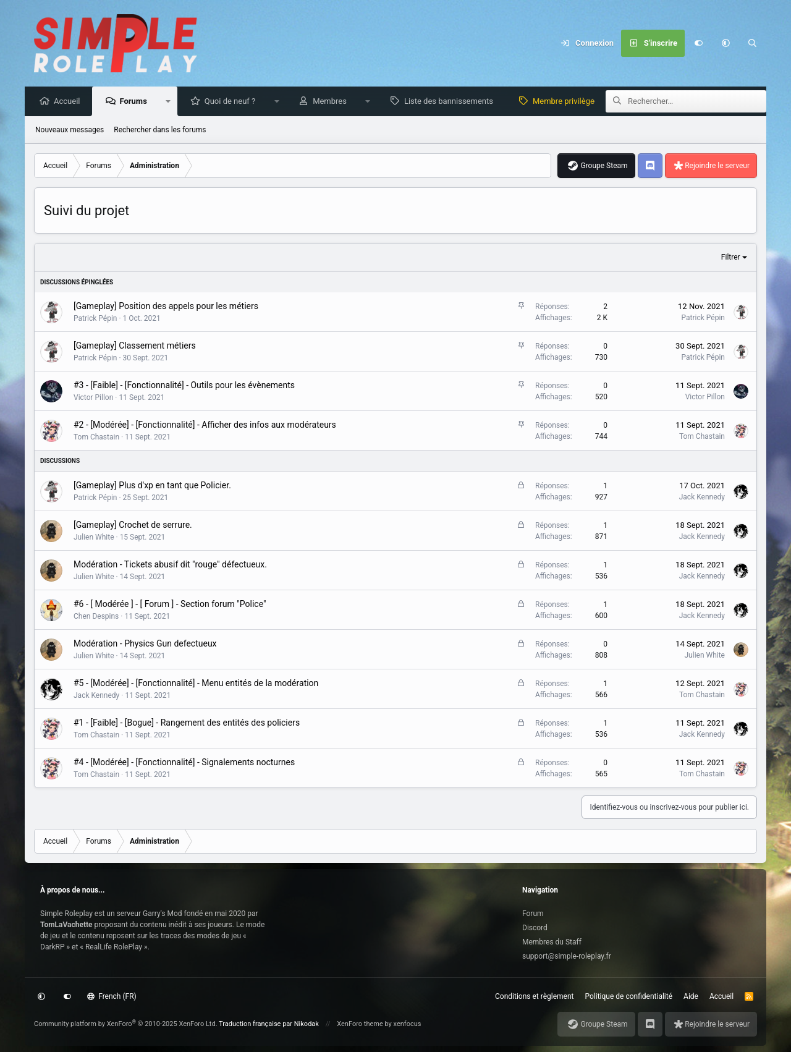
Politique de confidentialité (629, 996)
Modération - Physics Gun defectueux (145, 644)
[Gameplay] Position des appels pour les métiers (166, 307)
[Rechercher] (752, 43)
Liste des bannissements (451, 101)
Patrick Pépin (95, 319)
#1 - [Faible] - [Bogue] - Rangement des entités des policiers (187, 723)
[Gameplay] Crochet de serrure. (133, 525)
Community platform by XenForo (126, 1024)
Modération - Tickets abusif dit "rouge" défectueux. (170, 565)
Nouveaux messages (69, 130)
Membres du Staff (552, 942)
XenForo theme (360, 1024)
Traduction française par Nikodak (269, 1024)
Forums (136, 101)
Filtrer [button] (730, 257)
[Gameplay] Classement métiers (135, 346)
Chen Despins (96, 617)
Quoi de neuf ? (233, 101)
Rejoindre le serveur (717, 166)
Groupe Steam (603, 166)
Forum (533, 913)
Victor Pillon (93, 398)
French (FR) (112, 996)
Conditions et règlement (534, 996)
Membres (333, 101)
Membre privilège (567, 101)
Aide (690, 996)
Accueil (70, 101)
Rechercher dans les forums (160, 130)
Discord (535, 927)
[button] (725, 43)
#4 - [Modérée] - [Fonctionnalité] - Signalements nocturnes (184, 763)
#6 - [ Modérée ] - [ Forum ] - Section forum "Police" (170, 604)
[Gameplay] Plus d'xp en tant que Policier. (152, 486)
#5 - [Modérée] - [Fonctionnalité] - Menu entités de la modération (196, 684)
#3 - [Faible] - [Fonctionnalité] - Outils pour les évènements (184, 386)
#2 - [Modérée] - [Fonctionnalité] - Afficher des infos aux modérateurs (205, 425)
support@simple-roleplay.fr (566, 956)
